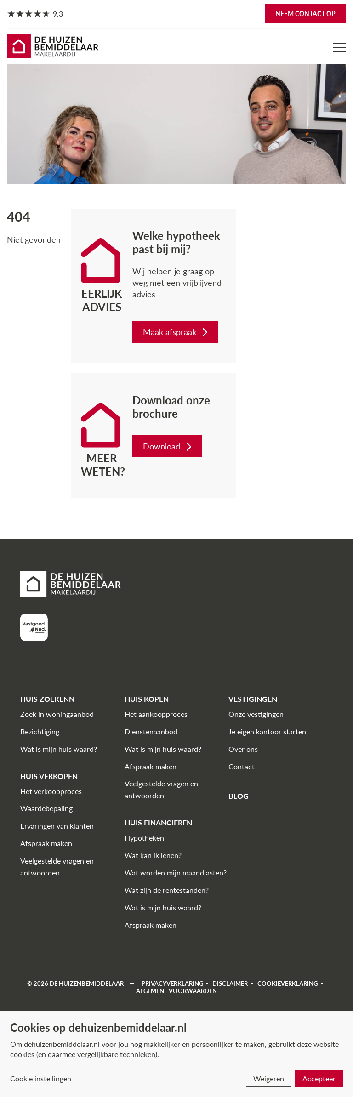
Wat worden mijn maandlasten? (176, 872)
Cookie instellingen (40, 1078)
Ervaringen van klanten (57, 825)
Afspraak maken (46, 843)
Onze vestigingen (256, 714)
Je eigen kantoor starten (267, 731)
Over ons (243, 749)
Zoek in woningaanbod (57, 714)
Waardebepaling (46, 808)
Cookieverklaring (287, 983)
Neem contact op (305, 13)
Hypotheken (144, 837)
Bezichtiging (39, 731)
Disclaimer (230, 983)
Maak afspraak (176, 332)
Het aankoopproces (156, 714)
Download (168, 446)
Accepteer (319, 1078)
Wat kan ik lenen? (153, 855)
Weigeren (268, 1078)
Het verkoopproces (51, 791)
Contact (241, 766)
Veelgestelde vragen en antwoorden (57, 866)
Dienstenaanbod (151, 731)
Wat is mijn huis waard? (58, 749)
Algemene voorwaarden (176, 991)
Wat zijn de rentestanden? (167, 890)
